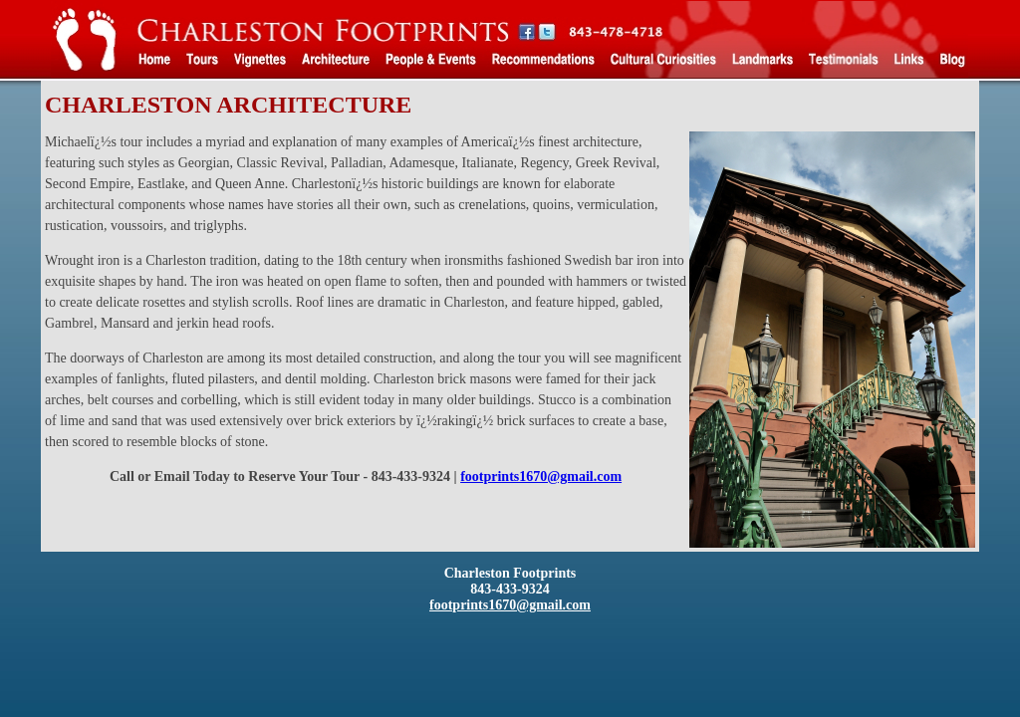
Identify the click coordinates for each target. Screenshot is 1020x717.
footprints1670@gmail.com (541, 476)
